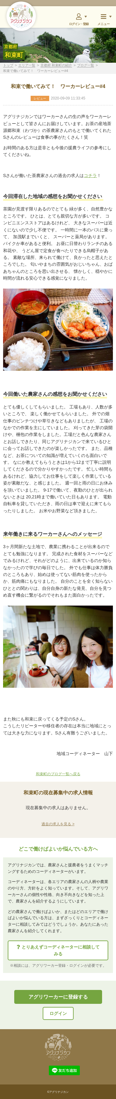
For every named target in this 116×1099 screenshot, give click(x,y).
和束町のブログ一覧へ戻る (58, 774)
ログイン (58, 1013)
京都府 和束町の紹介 (56, 65)
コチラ (90, 175)
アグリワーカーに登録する (58, 997)
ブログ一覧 (85, 65)
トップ (8, 65)
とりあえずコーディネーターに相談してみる (58, 950)
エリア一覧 (26, 65)
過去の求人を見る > (57, 824)
